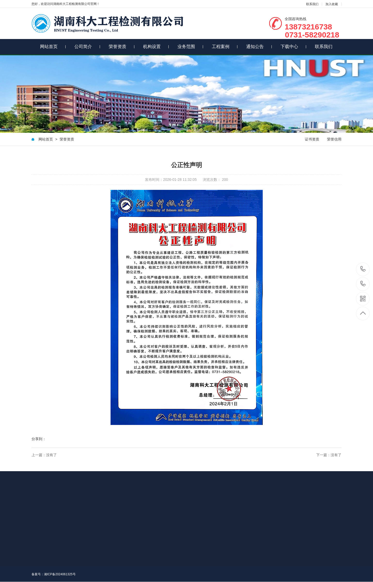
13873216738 (363, 269)
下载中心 (293, 46)
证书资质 (312, 139)
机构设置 (156, 46)
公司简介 (87, 46)
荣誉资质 (122, 46)
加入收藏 (331, 4)
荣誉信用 (334, 139)
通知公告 (259, 46)
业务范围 (190, 46)
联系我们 (312, 4)
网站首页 (53, 46)
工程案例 (225, 46)
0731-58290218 (363, 284)
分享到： (39, 439)
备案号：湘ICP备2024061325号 (54, 574)
